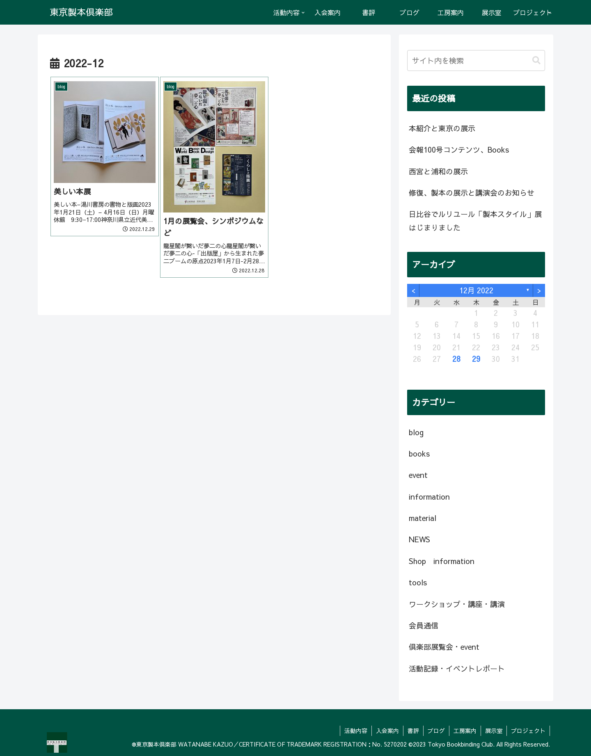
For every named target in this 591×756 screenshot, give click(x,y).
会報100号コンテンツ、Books (459, 149)
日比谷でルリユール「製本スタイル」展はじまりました (475, 220)
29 (476, 359)
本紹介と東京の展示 (442, 128)
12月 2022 (476, 290)
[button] (536, 60)
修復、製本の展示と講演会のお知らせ (471, 192)
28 (456, 359)
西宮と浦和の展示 (438, 171)
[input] (476, 60)
